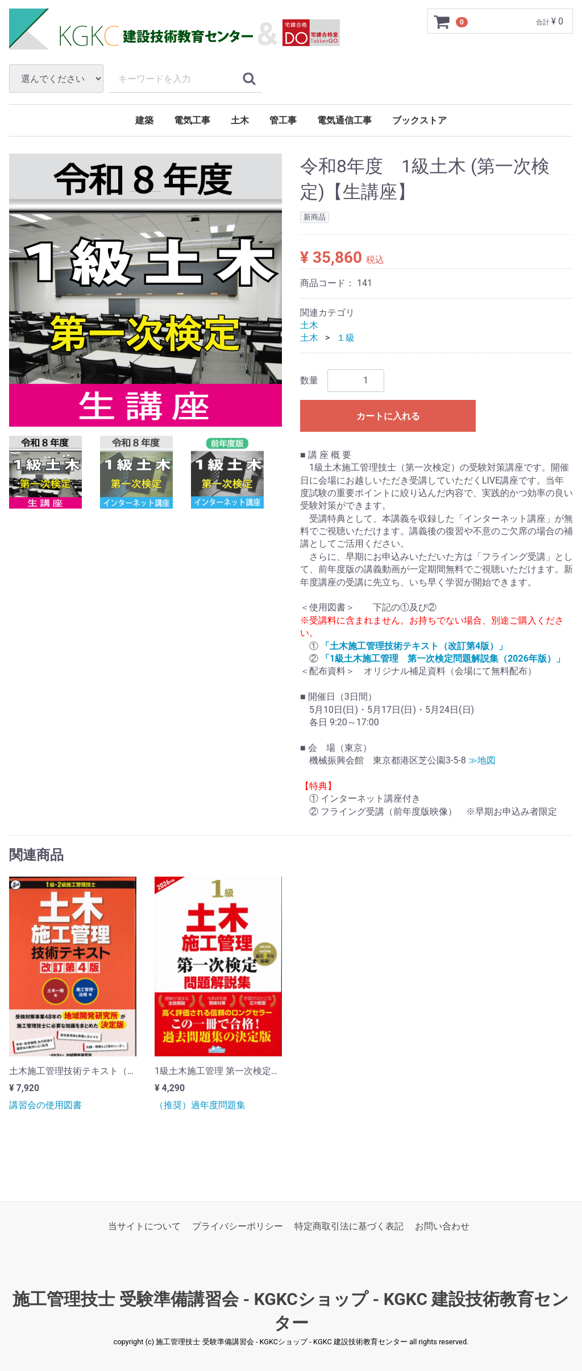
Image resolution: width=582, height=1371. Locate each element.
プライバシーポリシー (237, 1226)
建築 (144, 120)
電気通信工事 (344, 120)
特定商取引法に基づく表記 (349, 1226)
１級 (345, 337)
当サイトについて (144, 1226)
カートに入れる (388, 416)
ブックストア (419, 120)
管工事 (283, 120)
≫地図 (482, 760)
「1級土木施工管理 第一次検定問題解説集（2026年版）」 (443, 658)
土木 (240, 120)
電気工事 (192, 120)
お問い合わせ (442, 1226)
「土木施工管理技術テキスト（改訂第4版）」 (414, 646)
